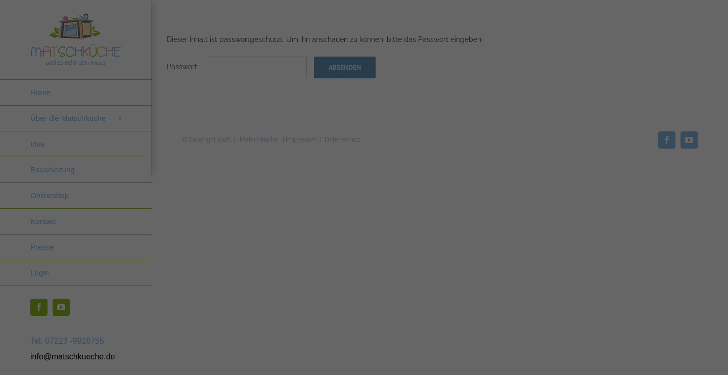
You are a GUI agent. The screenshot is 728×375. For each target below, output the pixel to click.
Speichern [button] (589, 279)
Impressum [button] (642, 361)
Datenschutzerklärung (562, 182)
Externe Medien (681, 214)
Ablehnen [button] (589, 309)
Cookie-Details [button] (540, 361)
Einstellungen (499, 192)
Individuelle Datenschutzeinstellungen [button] (589, 339)
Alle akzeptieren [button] (589, 249)
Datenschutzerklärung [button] (594, 361)
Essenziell (481, 214)
